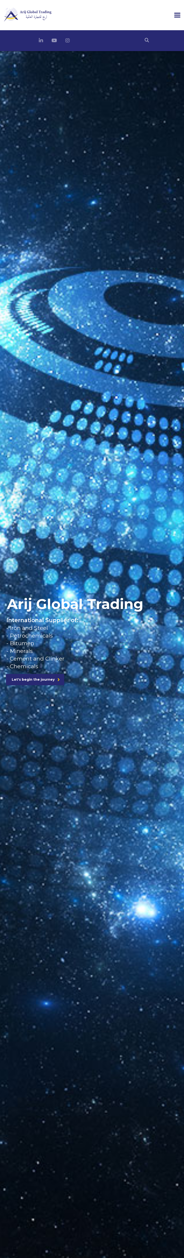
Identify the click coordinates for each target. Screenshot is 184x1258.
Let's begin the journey (36, 679)
